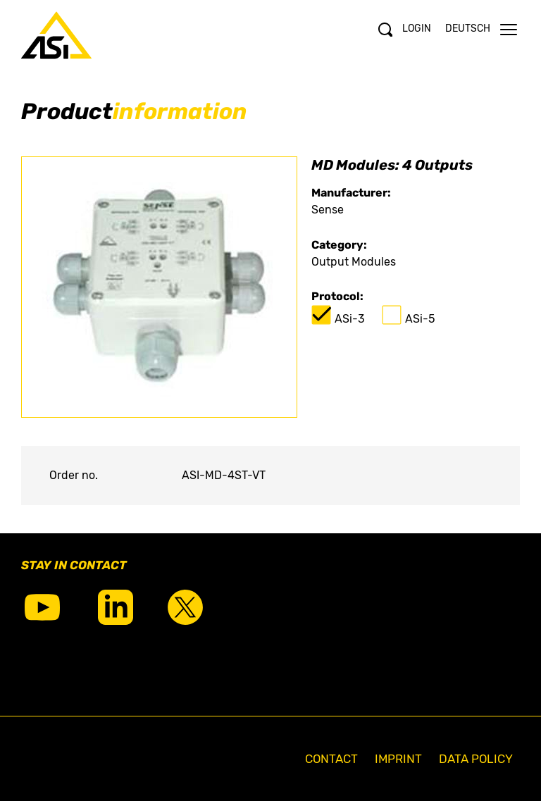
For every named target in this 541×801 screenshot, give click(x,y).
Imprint (398, 759)
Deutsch (467, 29)
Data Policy (476, 759)
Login (416, 29)
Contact (331, 759)
